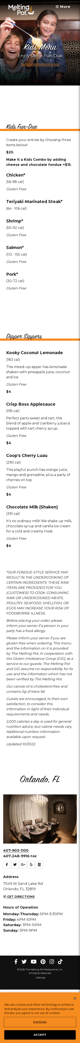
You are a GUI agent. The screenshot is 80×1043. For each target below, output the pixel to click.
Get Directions (19, 939)
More (63, 7)
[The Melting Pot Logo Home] (21, 9)
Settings (40, 1022)
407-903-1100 (16, 893)
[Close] (75, 998)
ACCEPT (40, 1035)
